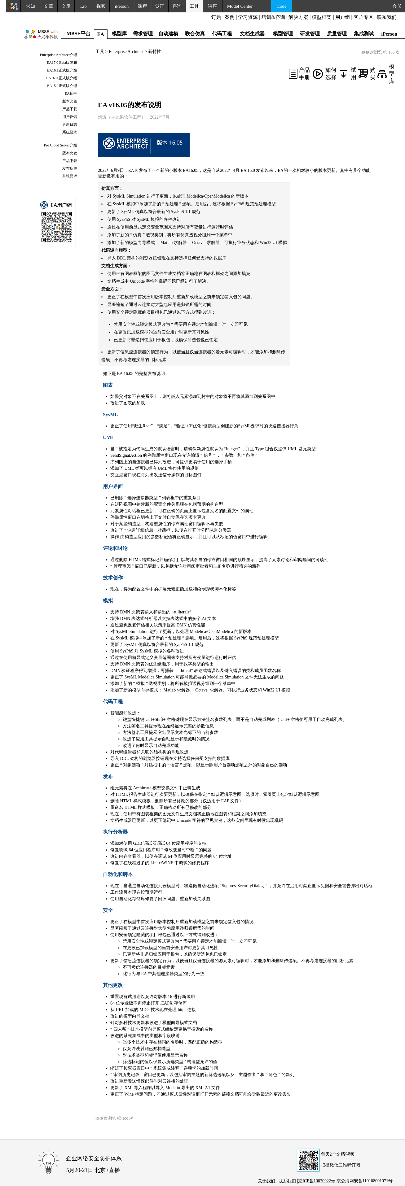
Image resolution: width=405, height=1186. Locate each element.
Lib (83, 6)
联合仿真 (195, 33)
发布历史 (69, 168)
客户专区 (364, 17)
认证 (160, 6)
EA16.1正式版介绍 (62, 70)
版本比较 (69, 101)
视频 (101, 6)
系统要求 (69, 132)
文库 (66, 6)
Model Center (240, 6)
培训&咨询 (273, 17)
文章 (48, 6)
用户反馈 (69, 117)
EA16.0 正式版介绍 (61, 78)
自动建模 (168, 33)
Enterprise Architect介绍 (58, 55)
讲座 (212, 6)
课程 (142, 6)
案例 (230, 17)
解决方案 (298, 17)
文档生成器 (252, 33)
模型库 (391, 73)
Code (282, 6)
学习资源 (248, 17)
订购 (216, 17)
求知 (30, 6)
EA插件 (71, 93)
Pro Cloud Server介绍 (60, 145)
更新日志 (69, 124)
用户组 (342, 17)
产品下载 (69, 109)
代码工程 (222, 33)
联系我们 (387, 17)
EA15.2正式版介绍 (62, 86)
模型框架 (322, 17)
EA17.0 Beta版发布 (62, 62)
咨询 (177, 6)
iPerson (122, 6)
